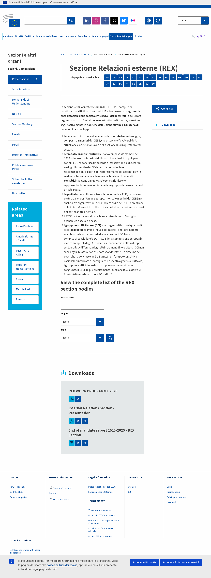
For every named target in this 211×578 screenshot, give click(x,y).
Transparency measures (100, 510)
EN (140, 77)
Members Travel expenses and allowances (103, 522)
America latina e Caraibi (24, 239)
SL (147, 84)
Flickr (133, 20)
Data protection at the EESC (102, 487)
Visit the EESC (16, 492)
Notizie (16, 114)
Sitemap (132, 487)
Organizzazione (21, 90)
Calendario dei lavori (47, 36)
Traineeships (173, 492)
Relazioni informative (25, 155)
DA (120, 77)
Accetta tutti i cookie (144, 562)
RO (133, 84)
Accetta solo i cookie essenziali (181, 562)
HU (186, 77)
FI (160, 77)
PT (127, 84)
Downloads (169, 125)
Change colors (158, 20)
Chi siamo (8, 36)
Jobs (169, 487)
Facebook (105, 20)
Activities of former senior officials (101, 530)
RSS (130, 492)
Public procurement (176, 497)
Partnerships (173, 502)
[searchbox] (82, 321)
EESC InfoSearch (59, 499)
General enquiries (18, 497)
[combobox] (193, 20)
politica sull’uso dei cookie (62, 565)
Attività (19, 36)
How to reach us (18, 487)
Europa (20, 300)
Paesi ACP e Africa (22, 253)
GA (173, 77)
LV (199, 77)
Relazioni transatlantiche (25, 267)
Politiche (29, 36)
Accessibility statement (100, 536)
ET (153, 77)
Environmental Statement (100, 492)
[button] (164, 109)
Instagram (96, 20)
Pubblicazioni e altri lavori (24, 167)
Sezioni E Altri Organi (79, 55)
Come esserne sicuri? (63, 2)
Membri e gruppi (100, 36)
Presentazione (20, 79)
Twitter (114, 20)
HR (179, 77)
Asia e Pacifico (24, 226)
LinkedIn (87, 20)
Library (52, 493)
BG (107, 77)
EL (133, 77)
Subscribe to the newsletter (22, 181)
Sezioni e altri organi (121, 36)
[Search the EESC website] (45, 20)
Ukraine (138, 36)
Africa (19, 279)
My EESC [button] (201, 36)
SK (140, 84)
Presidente (84, 36)
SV (153, 84)
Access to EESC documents (101, 515)
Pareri (15, 145)
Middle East (23, 290)
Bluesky (124, 20)
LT (193, 77)
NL (113, 84)
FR (166, 77)
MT (107, 84)
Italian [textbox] (183, 21)
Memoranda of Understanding (21, 102)
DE (127, 77)
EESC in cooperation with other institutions (25, 551)
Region (64, 313)
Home (63, 55)
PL (120, 84)
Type (63, 329)
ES (147, 77)
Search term (67, 297)
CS (113, 77)
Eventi (16, 134)
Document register (61, 488)
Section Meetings (22, 124)
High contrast (149, 20)
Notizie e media (68, 36)
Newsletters (19, 194)
